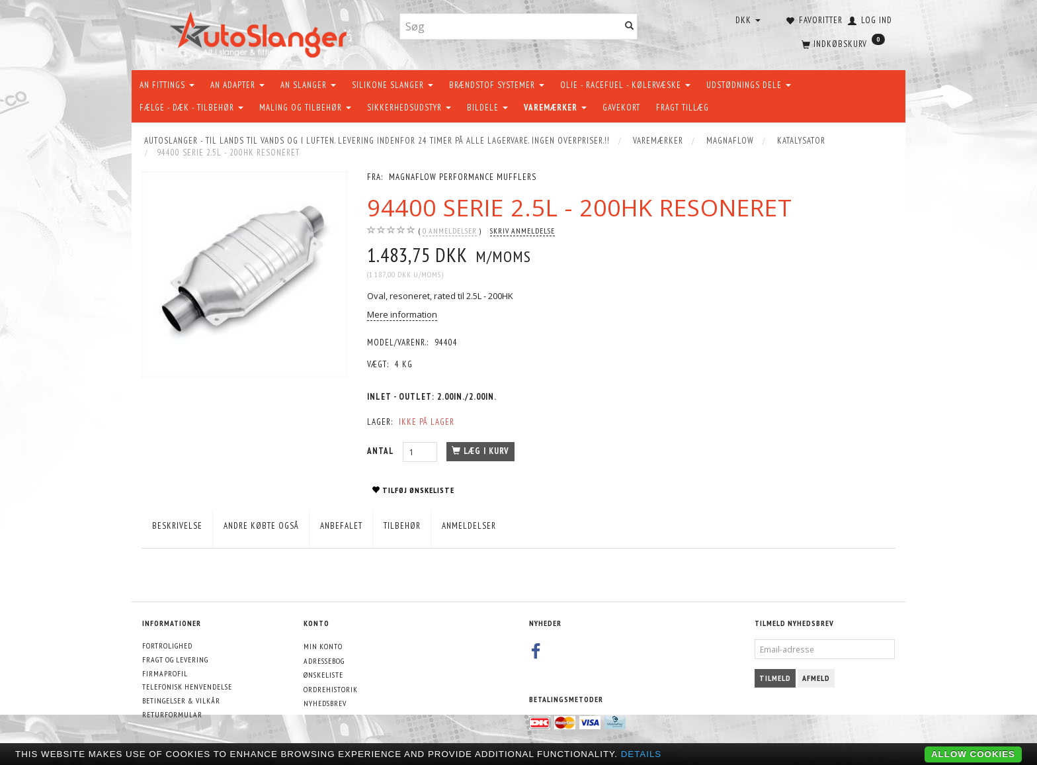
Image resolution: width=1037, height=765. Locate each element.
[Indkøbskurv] (842, 43)
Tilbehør (402, 525)
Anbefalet (341, 525)
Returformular (172, 714)
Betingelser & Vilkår (181, 700)
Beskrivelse (177, 525)
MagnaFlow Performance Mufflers (462, 177)
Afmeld (816, 678)
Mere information (402, 314)
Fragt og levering (175, 659)
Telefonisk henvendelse (187, 687)
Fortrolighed (167, 646)
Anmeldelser (469, 525)
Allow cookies (973, 754)
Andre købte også (261, 525)
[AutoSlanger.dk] (261, 32)
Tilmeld (775, 678)
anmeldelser (450, 231)
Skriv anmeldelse (522, 231)
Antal (381, 451)
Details (641, 754)
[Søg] (629, 27)
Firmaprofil (165, 673)
